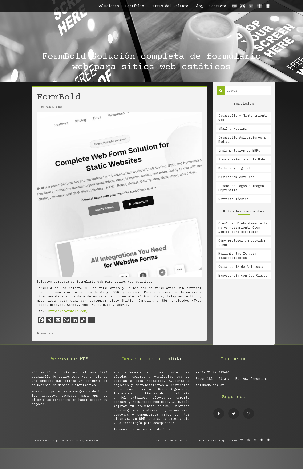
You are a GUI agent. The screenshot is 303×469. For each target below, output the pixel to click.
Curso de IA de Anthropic (241, 267)
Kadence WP (92, 440)
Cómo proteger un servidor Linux (242, 243)
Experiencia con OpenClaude (243, 275)
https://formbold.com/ (68, 311)
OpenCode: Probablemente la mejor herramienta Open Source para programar (243, 227)
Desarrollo (46, 333)
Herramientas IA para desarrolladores (237, 256)
